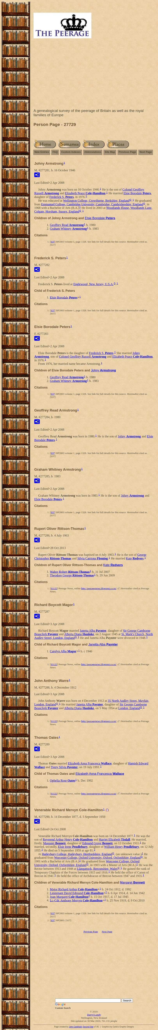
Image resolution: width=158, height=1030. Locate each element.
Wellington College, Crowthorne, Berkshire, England (96, 200)
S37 (53, 241)
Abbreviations (92, 151)
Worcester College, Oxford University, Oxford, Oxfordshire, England (97, 857)
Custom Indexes (71, 151)
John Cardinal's (75, 1027)
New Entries (41, 151)
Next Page (145, 151)
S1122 (54, 588)
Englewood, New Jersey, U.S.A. (93, 284)
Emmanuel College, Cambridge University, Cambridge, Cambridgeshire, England (92, 204)
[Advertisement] (94, 74)
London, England (129, 708)
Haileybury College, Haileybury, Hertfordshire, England (77, 854)
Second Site (88, 1027)
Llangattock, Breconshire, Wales (97, 868)
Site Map (110, 151)
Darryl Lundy (94, 1014)
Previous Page (127, 151)
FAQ (55, 151)
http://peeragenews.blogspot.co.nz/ (99, 588)
